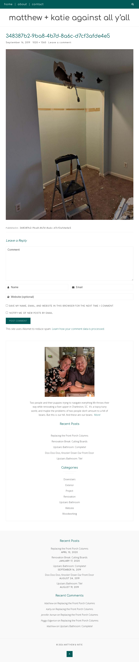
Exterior (69, 485)
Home (8, 4)
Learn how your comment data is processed (78, 329)
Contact (38, 4)
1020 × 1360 (39, 42)
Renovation (70, 496)
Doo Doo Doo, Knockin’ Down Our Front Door (69, 452)
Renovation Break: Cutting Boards (69, 441)
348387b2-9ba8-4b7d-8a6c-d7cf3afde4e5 (45, 228)
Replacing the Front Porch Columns (69, 435)
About (22, 4)
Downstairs (70, 479)
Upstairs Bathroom (69, 502)
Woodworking (69, 513)
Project (69, 490)
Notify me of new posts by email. (31, 313)
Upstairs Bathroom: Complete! (69, 447)
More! (97, 414)
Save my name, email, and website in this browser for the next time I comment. (61, 306)
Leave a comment (59, 42)
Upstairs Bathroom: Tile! (69, 458)
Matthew (48, 603)
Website (69, 508)
